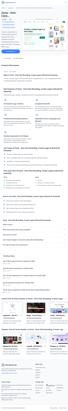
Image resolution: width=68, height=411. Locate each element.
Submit (37, 377)
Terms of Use (63, 408)
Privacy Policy (54, 408)
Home (3, 8)
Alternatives (18, 58)
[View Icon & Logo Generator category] (9, 318)
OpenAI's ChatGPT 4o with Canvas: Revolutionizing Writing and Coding (16, 399)
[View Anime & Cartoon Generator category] (34, 318)
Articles (37, 375)
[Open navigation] (65, 2)
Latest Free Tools (40, 367)
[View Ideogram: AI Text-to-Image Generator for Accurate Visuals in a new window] (12, 338)
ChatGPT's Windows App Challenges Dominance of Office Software (16, 386)
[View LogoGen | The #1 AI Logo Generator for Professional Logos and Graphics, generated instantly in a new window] (12, 308)
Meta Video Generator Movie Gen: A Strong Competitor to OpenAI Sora (13, 394)
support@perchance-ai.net (9, 373)
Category (10, 8)
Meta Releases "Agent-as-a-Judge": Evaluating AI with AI (16, 390)
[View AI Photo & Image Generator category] (10, 349)
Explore (37, 370)
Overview (7, 58)
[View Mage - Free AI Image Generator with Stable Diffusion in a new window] (36, 308)
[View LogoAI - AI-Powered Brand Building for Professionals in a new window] (36, 338)
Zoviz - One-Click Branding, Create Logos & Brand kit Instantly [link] (34, 8)
